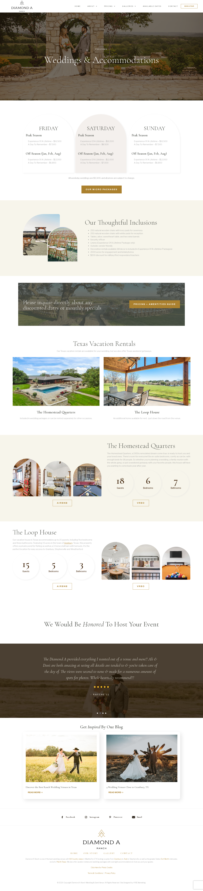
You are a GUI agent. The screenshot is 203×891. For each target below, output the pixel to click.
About (92, 6)
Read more (35, 792)
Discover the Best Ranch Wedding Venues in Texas (51, 787)
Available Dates (152, 6)
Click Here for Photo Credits (101, 867)
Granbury (118, 859)
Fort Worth (165, 859)
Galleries (129, 6)
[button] (97, 713)
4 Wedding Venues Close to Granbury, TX (127, 787)
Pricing (109, 6)
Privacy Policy (110, 873)
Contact (173, 6)
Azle (125, 859)
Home (78, 6)
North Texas (61, 862)
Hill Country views (76, 859)
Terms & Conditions (95, 873)
